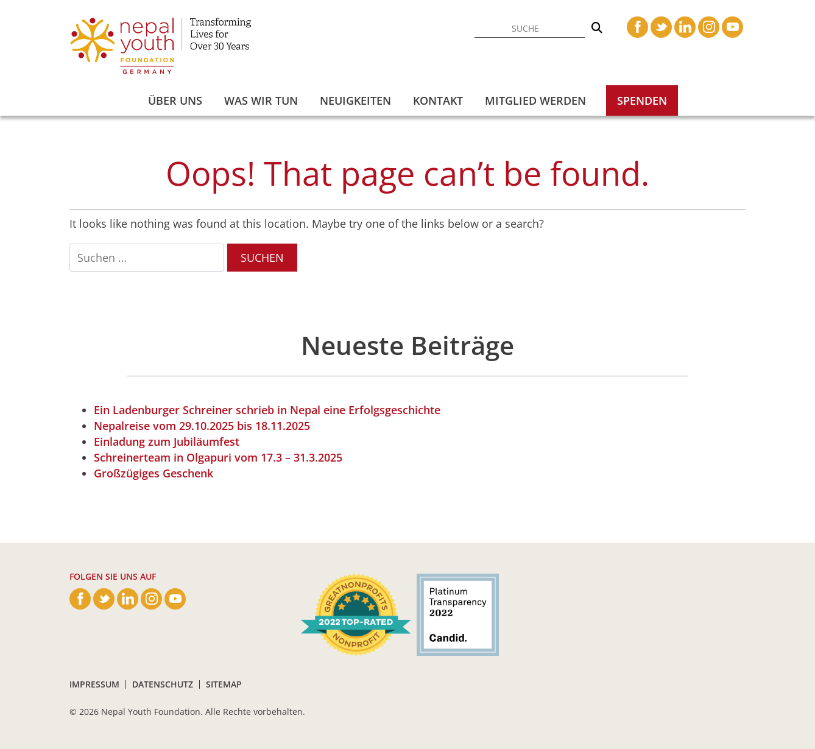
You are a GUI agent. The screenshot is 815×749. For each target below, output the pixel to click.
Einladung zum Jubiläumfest (166, 441)
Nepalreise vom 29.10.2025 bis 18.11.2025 (202, 425)
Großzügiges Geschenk (153, 473)
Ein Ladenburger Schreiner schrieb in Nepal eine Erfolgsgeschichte (267, 410)
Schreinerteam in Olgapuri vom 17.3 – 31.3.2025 (218, 457)
